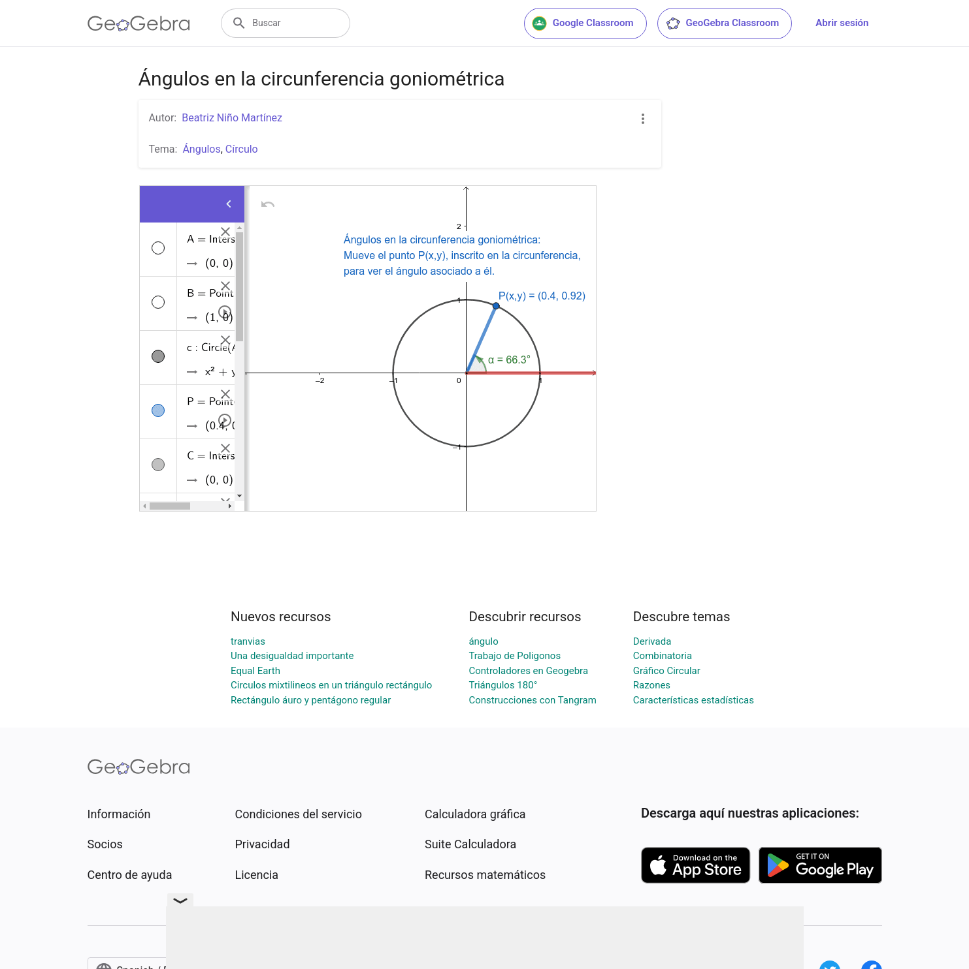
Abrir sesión (841, 23)
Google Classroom (583, 23)
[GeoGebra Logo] (139, 23)
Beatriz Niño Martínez (232, 118)
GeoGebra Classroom (722, 23)
